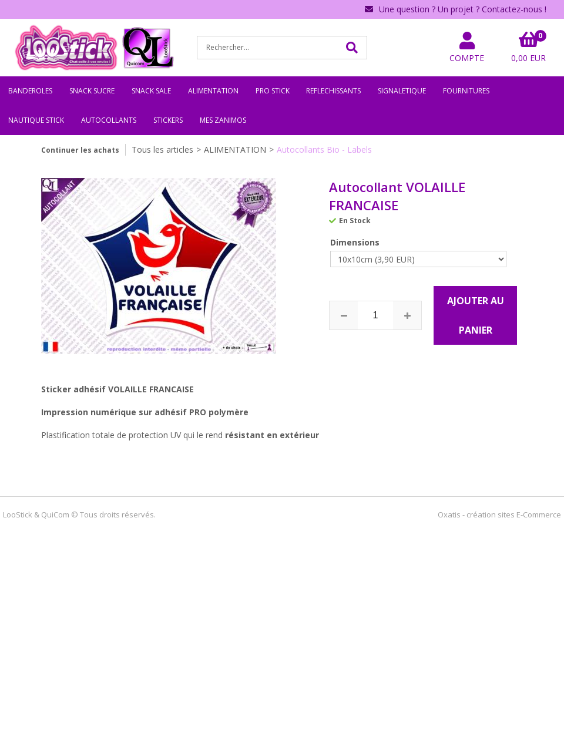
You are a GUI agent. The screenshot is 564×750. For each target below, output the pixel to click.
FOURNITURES (466, 91)
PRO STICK (273, 91)
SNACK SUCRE (92, 91)
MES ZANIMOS (223, 120)
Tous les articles (162, 149)
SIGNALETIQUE (402, 91)
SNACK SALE (151, 91)
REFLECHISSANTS (333, 91)
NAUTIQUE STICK (36, 120)
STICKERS (168, 120)
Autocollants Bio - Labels (324, 149)
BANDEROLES (30, 91)
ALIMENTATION (213, 91)
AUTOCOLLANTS (108, 120)
